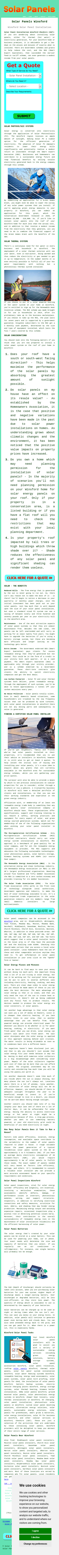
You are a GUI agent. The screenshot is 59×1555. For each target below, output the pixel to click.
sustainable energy (32, 157)
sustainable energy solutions (30, 1410)
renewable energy (12, 805)
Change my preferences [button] (35, 1544)
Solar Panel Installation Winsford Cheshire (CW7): (29, 32)
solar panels (20, 221)
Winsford (8, 921)
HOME (24, 16)
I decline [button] (35, 1537)
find (12, 1440)
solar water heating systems (29, 1374)
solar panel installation (18, 1402)
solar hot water (23, 1371)
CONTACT (43, 16)
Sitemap (6, 1521)
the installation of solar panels (38, 1381)
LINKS (30, 16)
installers (27, 758)
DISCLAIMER (51, 16)
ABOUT (36, 16)
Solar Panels (11, 1524)
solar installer (25, 1171)
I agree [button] (35, 1531)
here (6, 1479)
